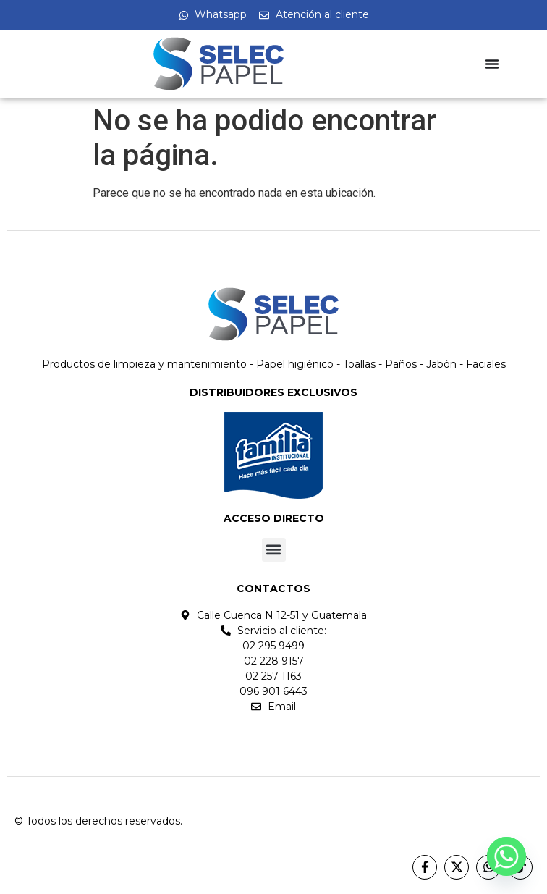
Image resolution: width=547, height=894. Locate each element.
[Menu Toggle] (492, 63)
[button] (274, 550)
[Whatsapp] (506, 856)
